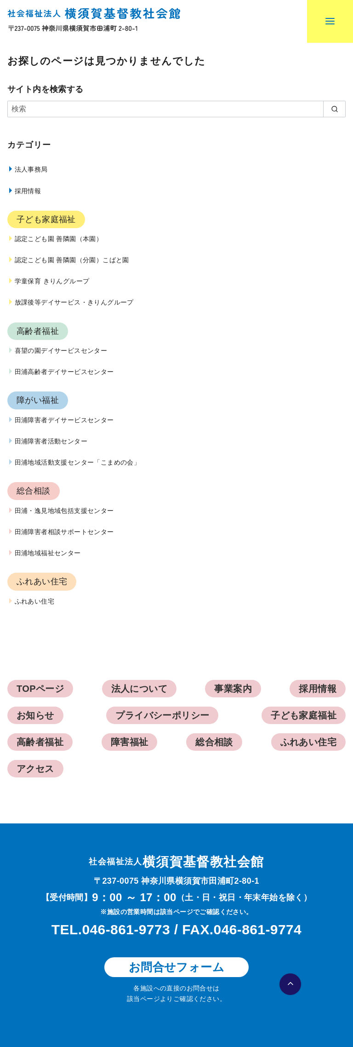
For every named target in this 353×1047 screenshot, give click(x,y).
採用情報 (28, 191)
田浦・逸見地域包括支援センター (64, 510)
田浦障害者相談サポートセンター (64, 531)
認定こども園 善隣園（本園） (59, 238)
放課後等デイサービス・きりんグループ (74, 302)
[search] (334, 109)
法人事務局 (31, 169)
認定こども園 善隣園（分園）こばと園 (72, 260)
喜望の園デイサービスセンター (61, 350)
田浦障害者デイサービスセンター (64, 420)
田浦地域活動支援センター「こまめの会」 (78, 462)
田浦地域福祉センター (48, 553)
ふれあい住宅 (34, 601)
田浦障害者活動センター (51, 441)
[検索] (176, 109)
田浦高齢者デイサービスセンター (64, 371)
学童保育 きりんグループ (52, 281)
